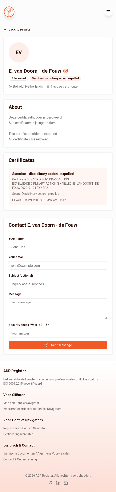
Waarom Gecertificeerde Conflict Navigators (32, 409)
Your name (16, 238)
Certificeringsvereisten (18, 434)
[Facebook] (50, 483)
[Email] (66, 483)
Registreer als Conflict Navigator (24, 428)
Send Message (58, 345)
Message (15, 294)
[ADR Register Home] (9, 12)
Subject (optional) (21, 275)
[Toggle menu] (108, 12)
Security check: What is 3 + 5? (29, 325)
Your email (16, 257)
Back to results (17, 29)
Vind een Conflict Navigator (21, 403)
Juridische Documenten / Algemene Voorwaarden (36, 453)
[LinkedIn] (58, 483)
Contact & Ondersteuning (20, 459)
